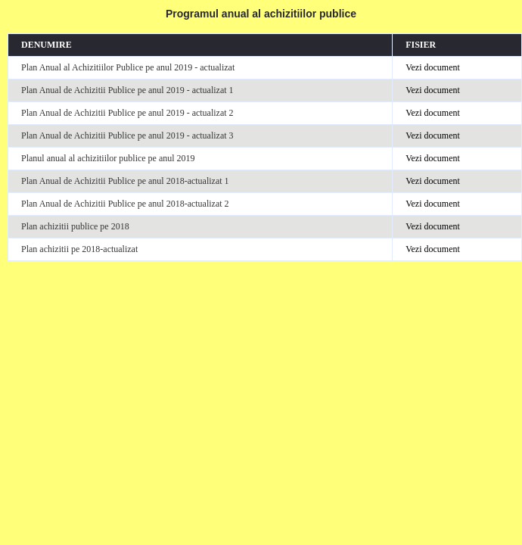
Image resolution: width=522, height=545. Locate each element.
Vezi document (432, 67)
